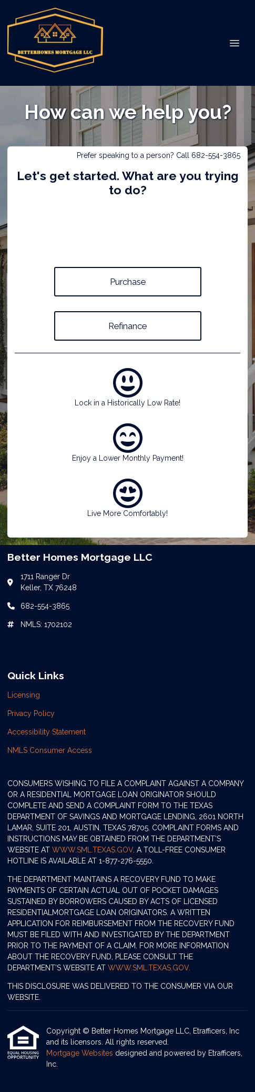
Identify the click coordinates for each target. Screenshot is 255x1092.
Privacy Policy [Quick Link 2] (31, 713)
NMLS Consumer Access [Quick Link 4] (49, 750)
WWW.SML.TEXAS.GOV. (149, 968)
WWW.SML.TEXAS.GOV (92, 850)
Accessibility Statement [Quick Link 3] (46, 732)
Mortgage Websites (80, 1053)
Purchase (128, 281)
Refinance (127, 326)
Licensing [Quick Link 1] (23, 695)
